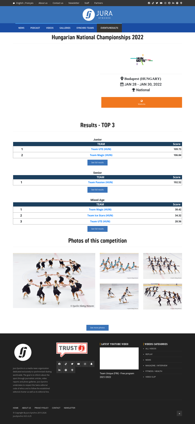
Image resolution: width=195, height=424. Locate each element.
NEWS (21, 28)
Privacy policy (41, 408)
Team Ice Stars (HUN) (100, 215)
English (19, 3)
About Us (26, 408)
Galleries (65, 28)
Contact (56, 408)
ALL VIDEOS (150, 348)
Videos (49, 28)
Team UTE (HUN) (101, 149)
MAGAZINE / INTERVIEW (156, 365)
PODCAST (35, 28)
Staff (87, 3)
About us (43, 3)
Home (15, 408)
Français (29, 3)
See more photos (97, 327)
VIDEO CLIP (150, 377)
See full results (97, 162)
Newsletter (74, 3)
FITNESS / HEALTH (153, 371)
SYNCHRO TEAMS (85, 28)
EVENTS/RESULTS (109, 28)
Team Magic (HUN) (101, 155)
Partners (98, 3)
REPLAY (148, 354)
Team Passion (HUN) (100, 182)
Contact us (58, 3)
